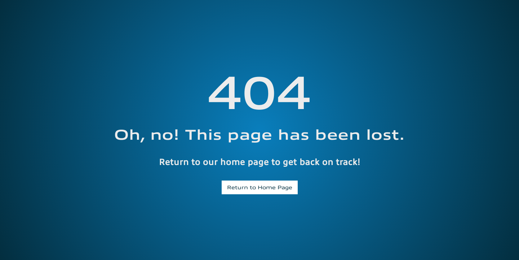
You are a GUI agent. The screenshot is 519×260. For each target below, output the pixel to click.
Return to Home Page (259, 187)
